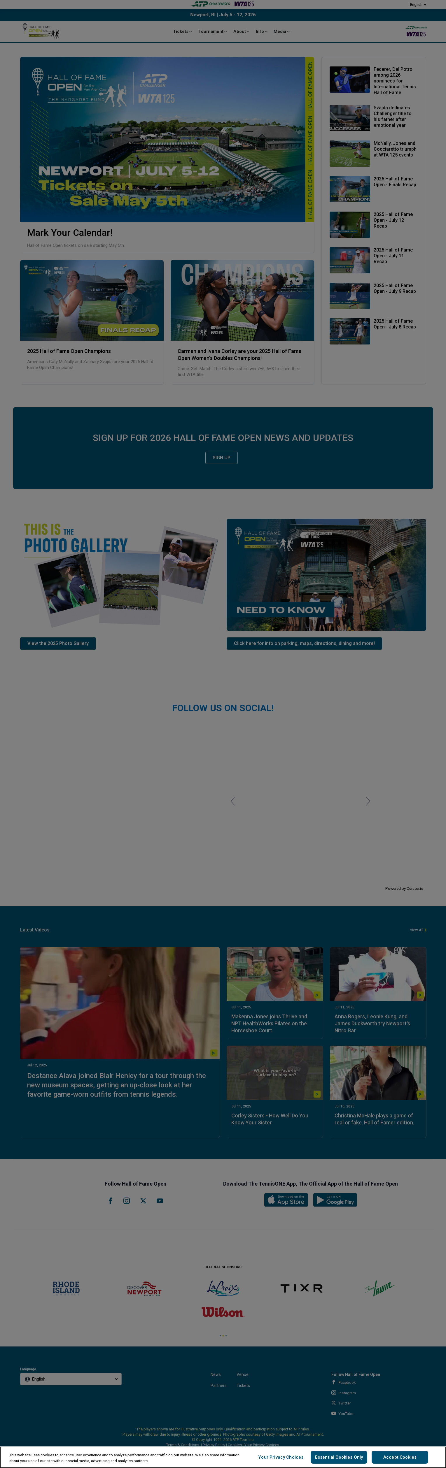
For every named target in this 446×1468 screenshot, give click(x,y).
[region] (223, 1457)
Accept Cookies (400, 1457)
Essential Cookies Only (339, 1457)
